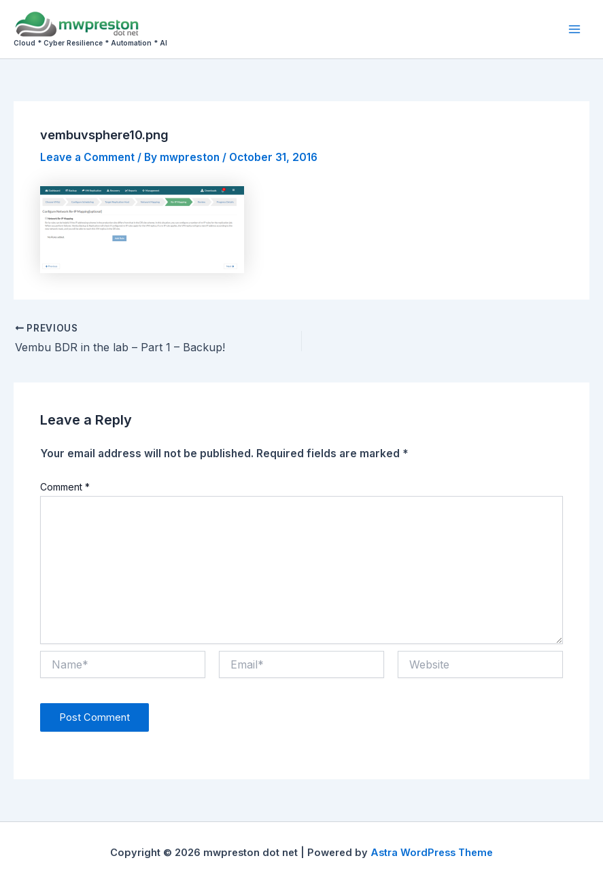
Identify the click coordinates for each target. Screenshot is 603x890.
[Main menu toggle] (574, 28)
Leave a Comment (87, 157)
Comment (65, 487)
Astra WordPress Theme (432, 853)
